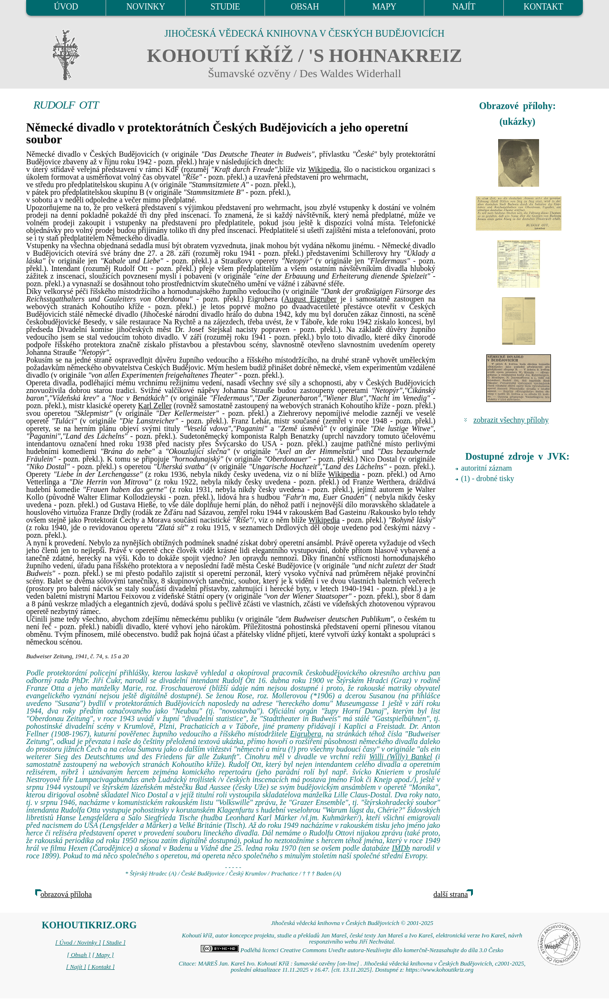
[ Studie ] (113, 942)
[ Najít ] (76, 967)
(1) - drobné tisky (487, 478)
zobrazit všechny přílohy (511, 420)
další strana (450, 894)
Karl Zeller (155, 406)
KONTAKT (543, 6)
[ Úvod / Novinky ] (78, 942)
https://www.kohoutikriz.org (439, 969)
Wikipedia (324, 169)
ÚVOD (66, 6)
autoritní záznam (486, 468)
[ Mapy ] (103, 955)
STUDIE (225, 6)
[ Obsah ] (79, 955)
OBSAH (305, 6)
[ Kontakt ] (101, 967)
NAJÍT (463, 6)
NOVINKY (146, 6)
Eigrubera (306, 734)
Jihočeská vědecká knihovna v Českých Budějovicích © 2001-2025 (352, 923)
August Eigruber (310, 299)
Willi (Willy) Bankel (400, 757)
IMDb (401, 848)
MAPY (384, 6)
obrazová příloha (66, 894)
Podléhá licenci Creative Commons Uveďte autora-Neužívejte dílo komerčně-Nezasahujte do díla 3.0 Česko (352, 950)
